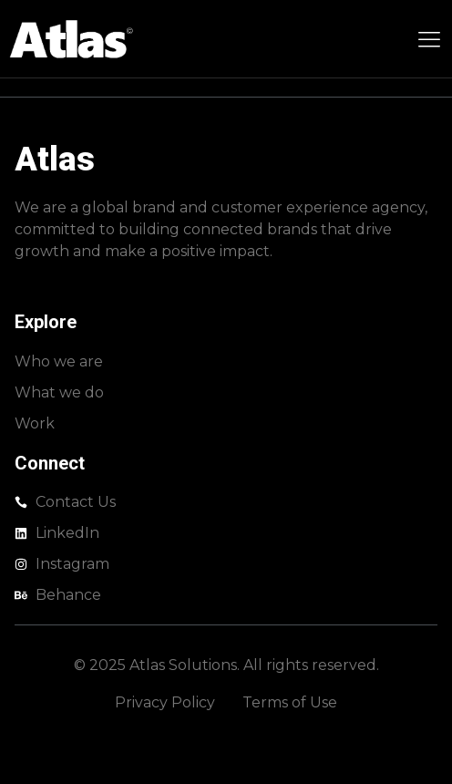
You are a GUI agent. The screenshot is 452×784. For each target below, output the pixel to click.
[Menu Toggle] (429, 39)
